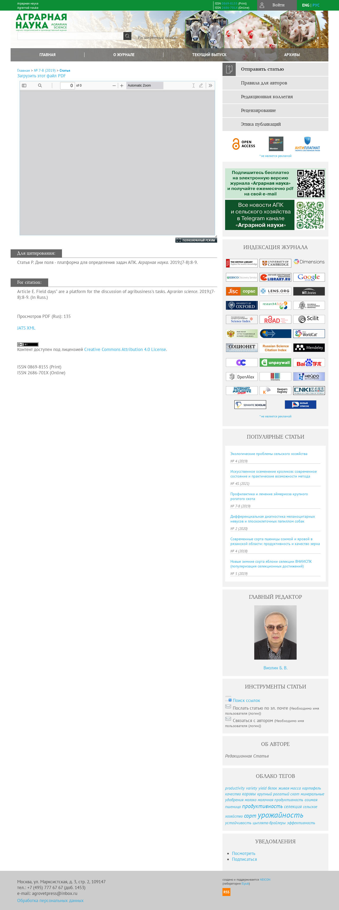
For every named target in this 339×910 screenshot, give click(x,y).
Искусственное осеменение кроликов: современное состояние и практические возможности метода (273, 474)
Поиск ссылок (246, 700)
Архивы (292, 54)
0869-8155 (230, 3)
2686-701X (230, 8)
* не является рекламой (276, 156)
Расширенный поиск (157, 37)
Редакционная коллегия (267, 96)
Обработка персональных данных (50, 900)
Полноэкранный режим (191, 240)
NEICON (265, 879)
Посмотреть (243, 853)
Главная (47, 54)
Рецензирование (258, 110)
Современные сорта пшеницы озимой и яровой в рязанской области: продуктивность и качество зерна (275, 541)
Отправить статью (262, 69)
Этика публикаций (261, 124)
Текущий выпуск (209, 54)
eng (305, 5)
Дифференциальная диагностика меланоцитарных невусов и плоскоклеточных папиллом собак (272, 519)
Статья (65, 70)
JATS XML (26, 328)
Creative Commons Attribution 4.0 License (125, 349)
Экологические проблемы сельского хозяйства (268, 453)
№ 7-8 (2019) (45, 70)
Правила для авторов (264, 83)
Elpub (245, 883)
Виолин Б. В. (276, 668)
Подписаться (244, 859)
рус (316, 5)
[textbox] (70, 36)
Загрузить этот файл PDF (41, 76)
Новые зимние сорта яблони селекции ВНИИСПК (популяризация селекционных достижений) (271, 564)
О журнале (124, 54)
